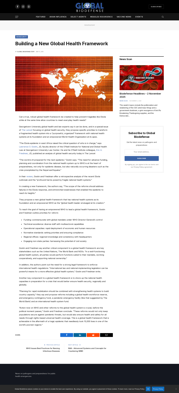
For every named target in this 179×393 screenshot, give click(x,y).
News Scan (124, 101)
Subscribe (156, 7)
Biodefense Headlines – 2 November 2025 (140, 95)
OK (148, 389)
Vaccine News (124, 17)
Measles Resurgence (101, 17)
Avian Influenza (58, 17)
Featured (41, 17)
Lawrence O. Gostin (28, 146)
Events (139, 17)
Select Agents (78, 17)
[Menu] (16, 17)
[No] (176, 389)
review (29, 176)
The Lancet (27, 130)
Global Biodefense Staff (26, 51)
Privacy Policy (139, 167)
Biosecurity (21, 37)
